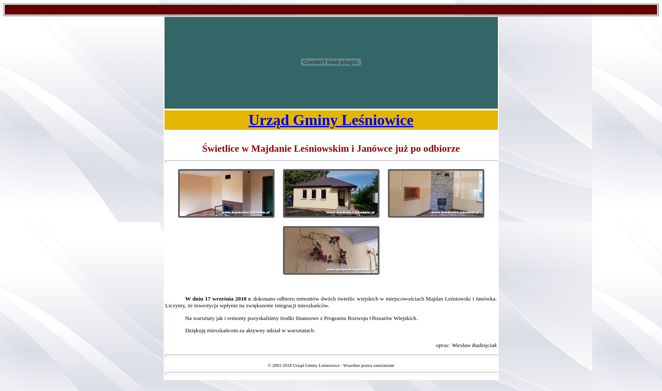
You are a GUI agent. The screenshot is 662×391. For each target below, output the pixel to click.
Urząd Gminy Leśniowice (331, 120)
